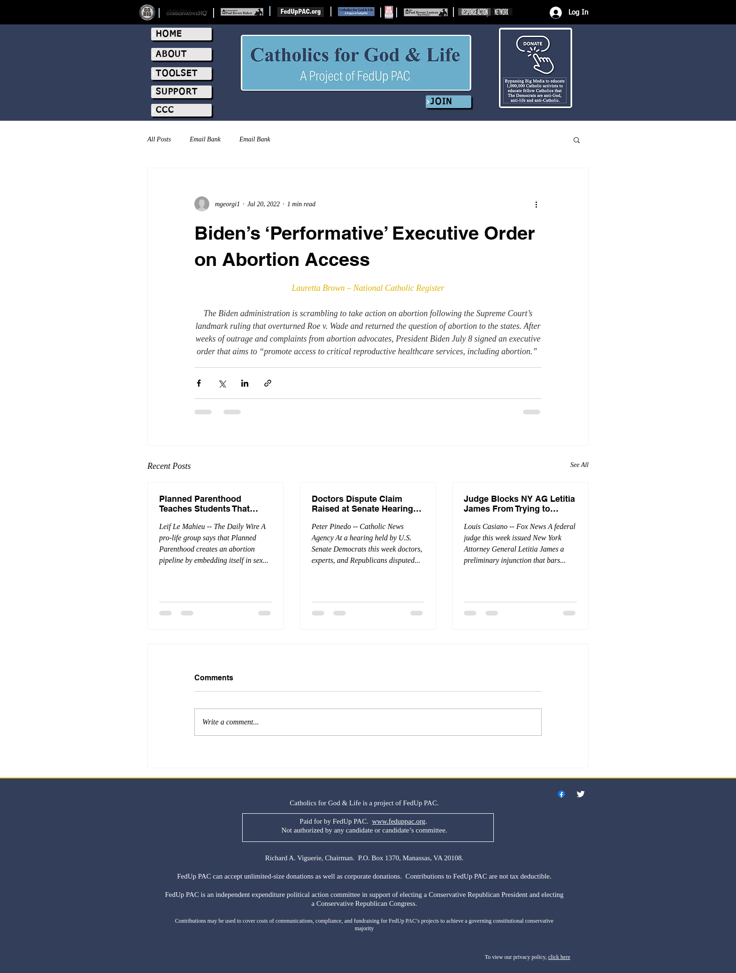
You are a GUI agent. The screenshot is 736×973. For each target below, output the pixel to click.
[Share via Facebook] (198, 383)
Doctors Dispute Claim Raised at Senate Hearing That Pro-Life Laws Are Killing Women (362, 504)
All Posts (159, 139)
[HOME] (181, 34)
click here (559, 957)
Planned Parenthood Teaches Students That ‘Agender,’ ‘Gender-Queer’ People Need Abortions (210, 504)
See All (579, 464)
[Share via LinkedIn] (244, 383)
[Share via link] (267, 383)
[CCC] (181, 110)
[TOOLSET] (181, 73)
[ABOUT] (181, 54)
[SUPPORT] (181, 92)
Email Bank (205, 139)
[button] (576, 139)
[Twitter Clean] (580, 794)
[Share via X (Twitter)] (221, 383)
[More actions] (536, 204)
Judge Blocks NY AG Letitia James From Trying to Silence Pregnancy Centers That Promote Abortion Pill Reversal (519, 504)
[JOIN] (448, 101)
